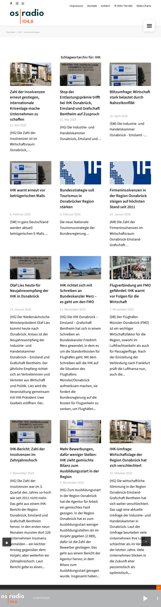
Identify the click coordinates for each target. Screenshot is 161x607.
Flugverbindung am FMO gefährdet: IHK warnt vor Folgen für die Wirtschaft (130, 294)
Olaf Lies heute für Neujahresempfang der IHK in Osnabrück (29, 291)
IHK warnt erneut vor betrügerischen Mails (27, 193)
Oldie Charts (144, 6)
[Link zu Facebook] (11, 3)
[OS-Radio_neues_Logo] (27, 16)
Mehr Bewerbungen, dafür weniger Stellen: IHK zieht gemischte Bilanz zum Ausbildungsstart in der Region (79, 463)
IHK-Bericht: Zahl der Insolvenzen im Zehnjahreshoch (27, 454)
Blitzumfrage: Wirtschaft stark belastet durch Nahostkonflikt (130, 97)
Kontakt (92, 6)
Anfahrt (105, 6)
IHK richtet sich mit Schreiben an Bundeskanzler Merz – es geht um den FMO (78, 294)
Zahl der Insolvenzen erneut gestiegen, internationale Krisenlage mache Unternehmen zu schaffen (27, 105)
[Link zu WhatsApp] (23, 3)
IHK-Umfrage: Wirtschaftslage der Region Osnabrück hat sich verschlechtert (128, 457)
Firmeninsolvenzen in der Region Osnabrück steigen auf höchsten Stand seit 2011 (128, 198)
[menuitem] (76, 6)
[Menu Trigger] (149, 26)
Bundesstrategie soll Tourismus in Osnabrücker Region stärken (77, 198)
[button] (145, 598)
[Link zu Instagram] (17, 3)
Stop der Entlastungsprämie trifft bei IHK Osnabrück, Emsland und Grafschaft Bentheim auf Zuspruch (80, 103)
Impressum (76, 6)
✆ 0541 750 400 (123, 6)
